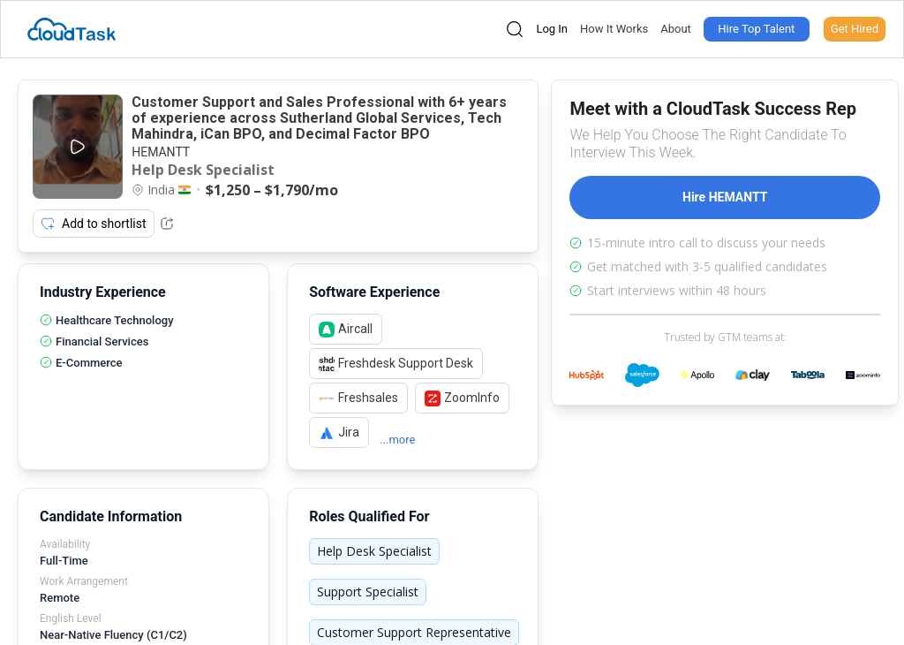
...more (397, 439)
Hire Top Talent (756, 28)
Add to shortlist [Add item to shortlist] (94, 223)
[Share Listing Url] (167, 223)
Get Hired (854, 28)
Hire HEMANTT (724, 197)
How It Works (614, 28)
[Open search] (515, 29)
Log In (552, 28)
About (675, 28)
